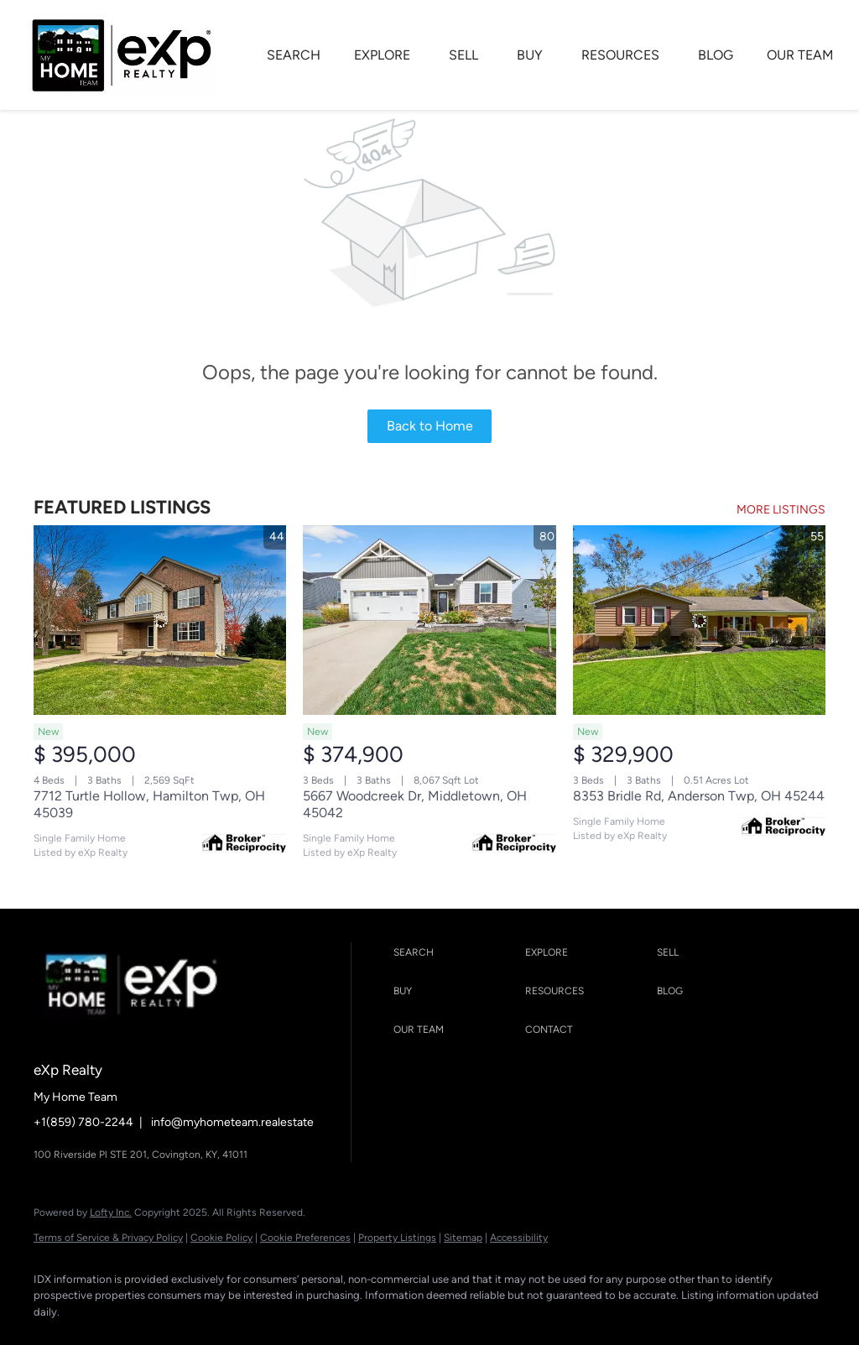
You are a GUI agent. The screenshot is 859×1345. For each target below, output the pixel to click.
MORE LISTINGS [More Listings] (781, 510)
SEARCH (293, 55)
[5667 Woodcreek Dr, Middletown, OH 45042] (429, 620)
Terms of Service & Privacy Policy (108, 1237)
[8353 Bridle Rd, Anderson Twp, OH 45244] (699, 620)
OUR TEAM (800, 55)
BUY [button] (530, 55)
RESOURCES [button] (620, 55)
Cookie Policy (221, 1237)
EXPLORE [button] (382, 55)
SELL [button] (463, 55)
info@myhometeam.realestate (232, 1122)
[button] (455, 953)
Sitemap (463, 1237)
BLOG (715, 55)
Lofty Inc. (111, 1212)
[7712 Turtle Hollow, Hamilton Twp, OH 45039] (160, 620)
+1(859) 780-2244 (83, 1122)
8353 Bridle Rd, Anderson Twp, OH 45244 (699, 796)
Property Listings (397, 1237)
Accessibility (519, 1237)
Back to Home (430, 426)
